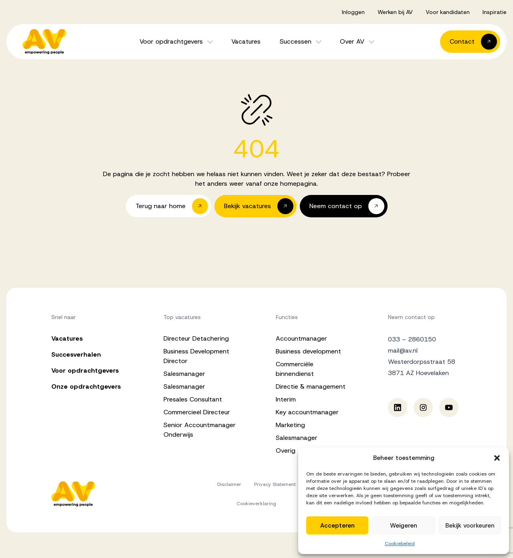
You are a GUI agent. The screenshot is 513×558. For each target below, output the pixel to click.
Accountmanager (301, 338)
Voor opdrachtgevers (171, 41)
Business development (308, 351)
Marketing (290, 425)
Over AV (352, 41)
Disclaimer (229, 484)
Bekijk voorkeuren (470, 526)
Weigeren (403, 526)
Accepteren (337, 526)
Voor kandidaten (448, 12)
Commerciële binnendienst (295, 369)
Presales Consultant (193, 399)
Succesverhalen (76, 354)
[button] (497, 458)
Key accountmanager (307, 412)
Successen (295, 41)
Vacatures (246, 41)
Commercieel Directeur (197, 412)
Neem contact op (411, 317)
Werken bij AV (395, 12)
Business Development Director (196, 356)
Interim (286, 399)
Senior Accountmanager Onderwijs (200, 430)
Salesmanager (184, 373)
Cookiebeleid (400, 543)
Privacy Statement (275, 484)
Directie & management (310, 386)
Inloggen (353, 12)
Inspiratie (495, 12)
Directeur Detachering (196, 338)
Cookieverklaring (256, 503)
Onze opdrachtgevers (86, 386)
